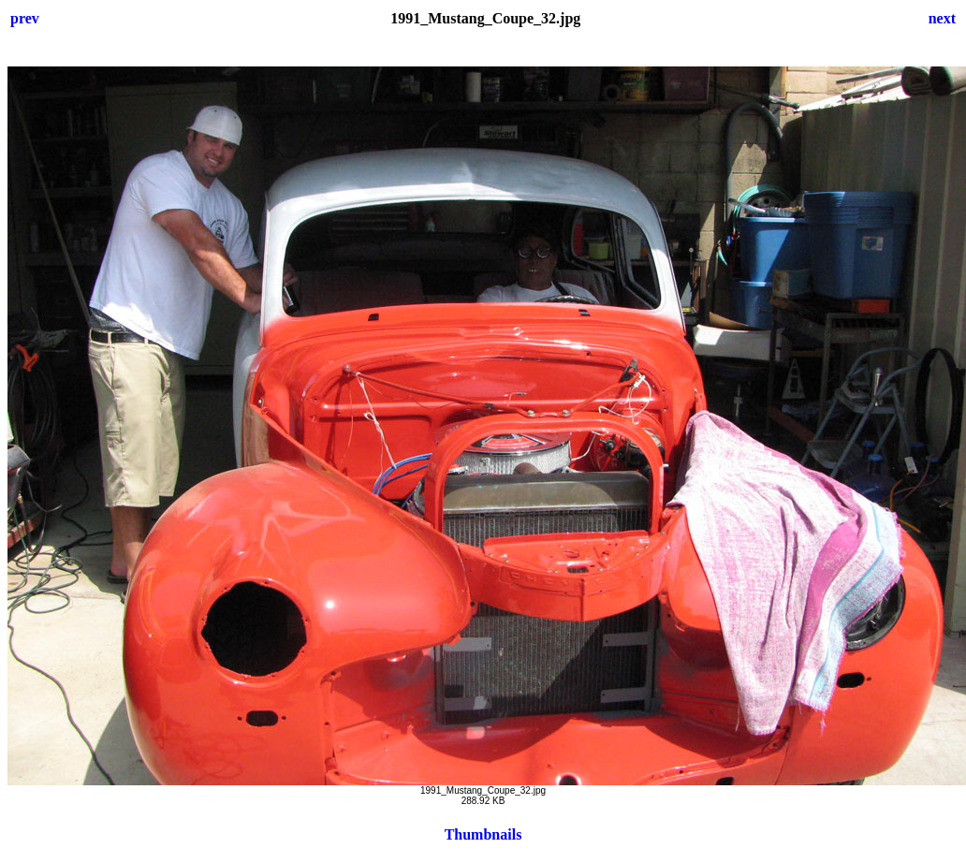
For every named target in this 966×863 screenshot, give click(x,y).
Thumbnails (483, 834)
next (942, 18)
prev (24, 18)
